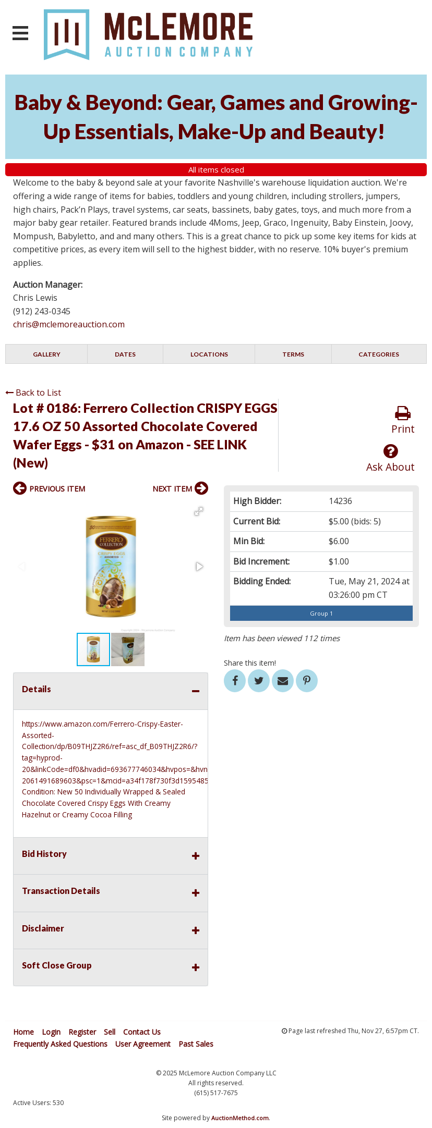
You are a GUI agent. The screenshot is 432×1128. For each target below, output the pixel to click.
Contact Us (142, 1032)
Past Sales (195, 1044)
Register (82, 1032)
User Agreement (143, 1044)
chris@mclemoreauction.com (69, 324)
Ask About (390, 458)
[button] (198, 511)
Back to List (33, 392)
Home (23, 1032)
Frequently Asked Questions (60, 1044)
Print (403, 420)
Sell (109, 1032)
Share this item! (250, 663)
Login (51, 1032)
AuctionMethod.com (240, 1118)
